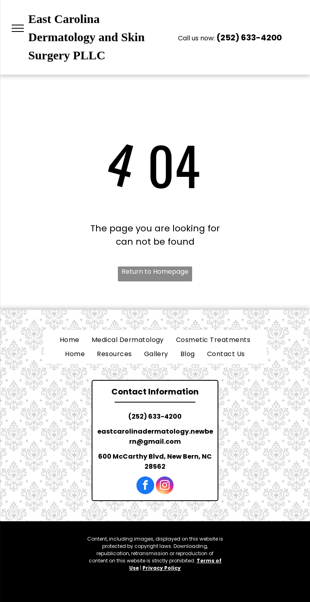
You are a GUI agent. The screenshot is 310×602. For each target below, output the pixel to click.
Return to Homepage (155, 271)
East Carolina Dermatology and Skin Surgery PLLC (86, 37)
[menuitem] (70, 340)
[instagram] (165, 486)
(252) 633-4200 (249, 37)
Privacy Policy (161, 567)
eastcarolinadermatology (143, 431)
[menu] (17, 28)
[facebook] (145, 486)
